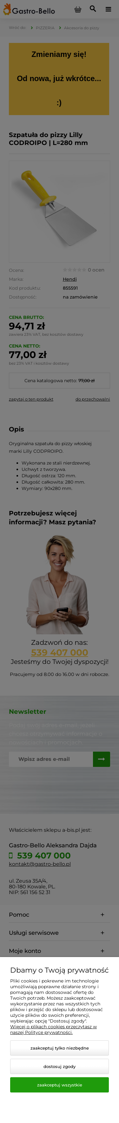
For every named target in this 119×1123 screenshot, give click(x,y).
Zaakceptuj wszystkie (59, 1084)
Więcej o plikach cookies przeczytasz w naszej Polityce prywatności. (53, 1029)
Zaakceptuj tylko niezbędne (59, 1048)
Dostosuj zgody (59, 1066)
